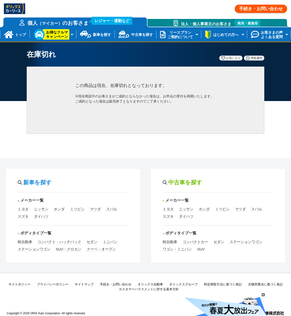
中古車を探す (142, 35)
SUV (201, 249)
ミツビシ (77, 209)
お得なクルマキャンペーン (57, 34)
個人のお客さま (80, 21)
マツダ (95, 209)
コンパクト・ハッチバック (59, 242)
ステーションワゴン (34, 249)
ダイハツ (41, 216)
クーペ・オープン (101, 249)
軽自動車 (25, 242)
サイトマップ (84, 284)
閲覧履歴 (256, 58)
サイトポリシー (19, 284)
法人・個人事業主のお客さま (221, 23)
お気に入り (233, 58)
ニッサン (41, 209)
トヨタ (23, 209)
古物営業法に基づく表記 (265, 284)
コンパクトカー (195, 242)
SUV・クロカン (68, 249)
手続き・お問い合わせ (261, 8)
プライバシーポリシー (52, 284)
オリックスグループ (183, 284)
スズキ (23, 216)
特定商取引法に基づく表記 (223, 284)
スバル (111, 209)
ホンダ (59, 209)
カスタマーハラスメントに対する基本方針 (149, 289)
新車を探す (102, 35)
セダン (92, 242)
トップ (20, 35)
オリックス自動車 (150, 284)
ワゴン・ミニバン (177, 249)
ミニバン (110, 242)
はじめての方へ (226, 35)
